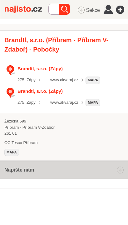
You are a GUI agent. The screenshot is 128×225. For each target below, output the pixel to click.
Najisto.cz (26, 9)
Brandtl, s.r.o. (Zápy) (40, 68)
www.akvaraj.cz (64, 80)
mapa (93, 80)
